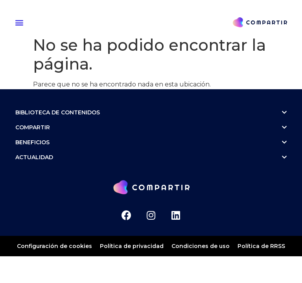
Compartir (151, 127)
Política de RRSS (261, 246)
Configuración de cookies (54, 246)
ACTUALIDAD (151, 157)
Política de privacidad (132, 246)
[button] (20, 22)
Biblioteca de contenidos (151, 112)
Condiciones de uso (200, 246)
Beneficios (151, 142)
